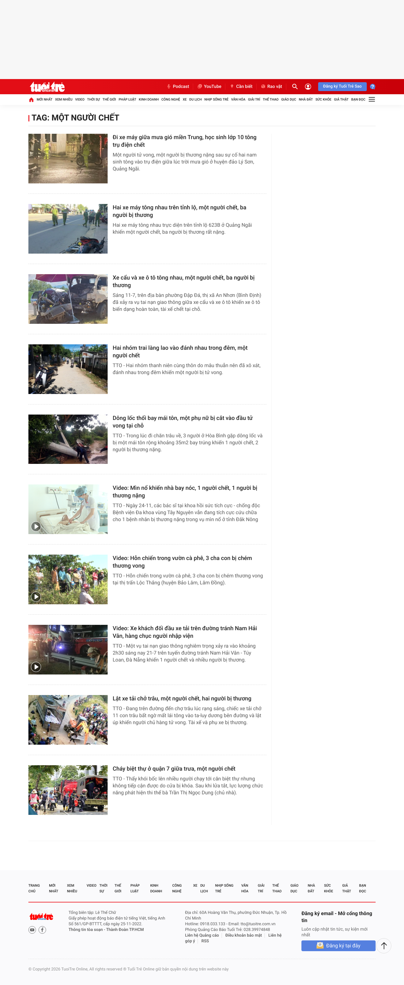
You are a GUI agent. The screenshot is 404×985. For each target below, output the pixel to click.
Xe (185, 99)
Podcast (177, 86)
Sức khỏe (323, 99)
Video (80, 99)
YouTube (209, 86)
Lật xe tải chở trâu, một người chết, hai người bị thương (182, 698)
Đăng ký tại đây (343, 946)
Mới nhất (44, 99)
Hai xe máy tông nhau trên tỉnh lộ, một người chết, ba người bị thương (179, 211)
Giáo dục (288, 99)
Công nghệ (170, 99)
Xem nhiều (63, 99)
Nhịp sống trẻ (216, 99)
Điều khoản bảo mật (243, 935)
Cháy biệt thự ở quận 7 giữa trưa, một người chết (174, 769)
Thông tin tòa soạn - (87, 929)
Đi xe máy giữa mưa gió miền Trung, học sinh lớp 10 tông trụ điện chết (185, 141)
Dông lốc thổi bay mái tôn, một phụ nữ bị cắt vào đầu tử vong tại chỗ (183, 422)
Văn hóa (238, 99)
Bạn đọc (358, 99)
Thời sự (93, 99)
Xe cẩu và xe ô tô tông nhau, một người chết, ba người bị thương (184, 281)
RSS (205, 941)
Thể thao (270, 99)
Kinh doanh (149, 99)
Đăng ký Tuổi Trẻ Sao (342, 86)
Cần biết (240, 86)
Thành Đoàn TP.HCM (125, 929)
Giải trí (254, 99)
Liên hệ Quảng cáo (202, 935)
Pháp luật (127, 99)
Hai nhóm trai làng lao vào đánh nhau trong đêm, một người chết (180, 352)
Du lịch (195, 99)
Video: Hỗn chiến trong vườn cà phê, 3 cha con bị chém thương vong (182, 562)
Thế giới (109, 99)
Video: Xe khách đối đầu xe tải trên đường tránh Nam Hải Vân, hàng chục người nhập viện (185, 632)
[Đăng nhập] (308, 86)
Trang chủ (34, 888)
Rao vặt (271, 86)
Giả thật (341, 99)
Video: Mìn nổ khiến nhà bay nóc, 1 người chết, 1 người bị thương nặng (185, 492)
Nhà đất (306, 99)
